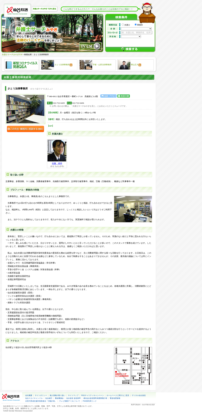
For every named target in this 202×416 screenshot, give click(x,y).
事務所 (140, 25)
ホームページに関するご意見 (118, 395)
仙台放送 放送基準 (73, 398)
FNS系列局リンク (90, 401)
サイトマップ (73, 395)
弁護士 (129, 25)
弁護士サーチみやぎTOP (12, 54)
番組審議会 (59, 398)
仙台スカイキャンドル (34, 398)
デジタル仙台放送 (139, 395)
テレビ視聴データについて (69, 401)
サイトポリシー (41, 395)
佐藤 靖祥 (57, 163)
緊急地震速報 (115, 398)
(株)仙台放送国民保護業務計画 (95, 398)
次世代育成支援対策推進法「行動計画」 (40, 401)
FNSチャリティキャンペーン (92, 395)
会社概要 (28, 395)
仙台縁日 (48, 398)
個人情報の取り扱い (57, 395)
